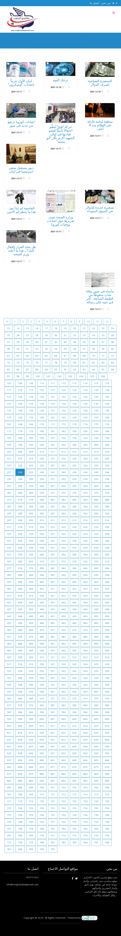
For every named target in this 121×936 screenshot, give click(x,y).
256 (107, 479)
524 (85, 664)
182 (63, 431)
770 (42, 835)
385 (96, 568)
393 (74, 575)
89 (46, 369)
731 (53, 808)
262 (63, 485)
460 (42, 623)
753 (74, 821)
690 (42, 780)
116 (107, 383)
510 (42, 657)
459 (31, 623)
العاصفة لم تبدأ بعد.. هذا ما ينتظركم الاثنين (21, 210)
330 (42, 533)
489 (31, 643)
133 (74, 396)
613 (74, 725)
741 (53, 814)
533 (74, 671)
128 (20, 396)
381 (53, 568)
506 (107, 650)
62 (18, 355)
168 (20, 424)
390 (42, 575)
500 (42, 650)
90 (55, 369)
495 (96, 643)
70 (93, 355)
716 (107, 794)
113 (74, 383)
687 (9, 780)
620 (42, 732)
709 (31, 794)
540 (42, 677)
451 (53, 616)
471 (53, 629)
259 (31, 485)
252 (63, 479)
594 (85, 712)
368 (20, 561)
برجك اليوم (60, 80)
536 (107, 671)
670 (42, 767)
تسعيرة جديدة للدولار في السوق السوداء (100, 209)
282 (63, 499)
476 (107, 629)
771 (53, 835)
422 (63, 595)
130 (42, 396)
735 (96, 808)
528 (20, 671)
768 (20, 835)
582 (63, 705)
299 (31, 513)
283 (74, 499)
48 (112, 342)
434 (85, 602)
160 (42, 417)
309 (31, 520)
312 (63, 520)
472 (63, 629)
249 (31, 479)
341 (53, 540)
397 (9, 581)
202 (63, 444)
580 (42, 705)
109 (31, 383)
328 (20, 533)
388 (20, 575)
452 (63, 616)
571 (53, 698)
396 (107, 575)
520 (42, 664)
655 (96, 753)
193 (74, 438)
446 (107, 609)
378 (20, 568)
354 (85, 547)
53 (46, 348)
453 (74, 616)
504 (85, 650)
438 (20, 609)
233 (74, 465)
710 (42, 794)
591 (53, 712)
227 (9, 465)
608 (20, 725)
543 (74, 677)
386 (107, 568)
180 (42, 431)
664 (85, 760)
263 (74, 485)
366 (107, 554)
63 (27, 355)
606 (107, 719)
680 (42, 773)
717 (9, 801)
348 (20, 547)
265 (96, 485)
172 (63, 424)
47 (103, 342)
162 (63, 417)
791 (53, 849)
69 (84, 355)
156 (107, 410)
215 (96, 451)
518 (20, 664)
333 (74, 533)
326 (107, 527)
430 (42, 602)
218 (20, 458)
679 (31, 773)
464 (85, 623)
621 (53, 732)
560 (42, 691)
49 (8, 348)
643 (74, 746)
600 (42, 719)
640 (42, 746)
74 (18, 362)
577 (9, 705)
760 (42, 828)
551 (53, 684)
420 (42, 595)
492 (63, 643)
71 (103, 355)
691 (53, 780)
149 (31, 410)
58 (93, 348)
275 (96, 492)
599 (31, 719)
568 (20, 698)
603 (74, 719)
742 (63, 814)
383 (74, 568)
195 (96, 438)
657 (9, 760)
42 (55, 342)
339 (31, 540)
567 (9, 698)
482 (63, 636)
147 (9, 410)
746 (107, 814)
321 (53, 527)
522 (63, 664)
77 (46, 362)
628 (20, 739)
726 (107, 801)
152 (63, 410)
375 (96, 561)
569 (31, 698)
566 (107, 691)
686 (107, 773)
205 (96, 444)
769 (31, 835)
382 (63, 568)
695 (96, 780)
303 (74, 513)
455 (96, 616)
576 (107, 698)
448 (20, 616)
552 (63, 684)
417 (9, 595)
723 (74, 801)
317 (9, 527)
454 (85, 616)
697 (9, 787)
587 (9, 712)
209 (31, 451)
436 (107, 602)
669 (31, 767)
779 (31, 842)
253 (74, 479)
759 (31, 828)
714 (85, 794)
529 (31, 671)
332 (63, 533)
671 (53, 767)
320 (42, 527)
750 (42, 821)
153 (74, 410)
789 (31, 849)
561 (53, 691)
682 (63, 773)
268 (20, 492)
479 (31, 636)
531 (53, 671)
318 (20, 527)
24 (112, 328)
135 (96, 396)
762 (63, 828)
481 (53, 636)
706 (107, 787)
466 (107, 623)
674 (85, 767)
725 (96, 801)
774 (85, 835)
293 (74, 506)
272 (63, 492)
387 (9, 575)
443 (74, 609)
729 (31, 808)
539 (31, 677)
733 (74, 808)
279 (31, 499)
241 (53, 472)
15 (27, 328)
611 (53, 725)
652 (63, 753)
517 (9, 664)
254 (85, 479)
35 (103, 335)
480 (42, 636)
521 (53, 664)
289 (31, 506)
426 (107, 595)
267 (9, 492)
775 (96, 835)
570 (42, 698)
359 (31, 554)
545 (96, 677)
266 (107, 485)
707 (9, 794)
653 (74, 753)
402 (63, 581)
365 (96, 554)
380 (42, 568)
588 (20, 712)
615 (96, 725)
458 (20, 623)
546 (107, 677)
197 (9, 444)
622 (63, 732)
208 (20, 451)
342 (63, 540)
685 (96, 773)
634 (85, 739)
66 (55, 355)
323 (74, 527)
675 (96, 767)
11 (97, 321)
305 (96, 513)
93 (84, 369)
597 (9, 719)
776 (107, 835)
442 (63, 609)
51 (27, 348)
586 (107, 705)
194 (85, 438)
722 (63, 801)
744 (85, 814)
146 (107, 403)
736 (107, 808)
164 (85, 417)
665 (96, 760)
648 (20, 753)
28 (36, 335)
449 (31, 616)
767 (9, 835)
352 (63, 547)
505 (96, 650)
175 (96, 424)
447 (9, 616)
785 (96, 842)
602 (63, 719)
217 (9, 458)
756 (107, 821)
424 (85, 595)
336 (107, 533)
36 (112, 335)
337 (9, 540)
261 (53, 485)
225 (96, 458)
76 (36, 362)
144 (85, 403)
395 (96, 575)
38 (18, 342)
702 (63, 787)
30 (55, 335)
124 (85, 390)
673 (74, 767)
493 (74, 643)
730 (42, 808)
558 (20, 691)
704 (85, 787)
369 (31, 561)
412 (63, 588)
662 (63, 760)
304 (85, 513)
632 (63, 739)
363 (74, 554)
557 (9, 691)
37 (8, 342)
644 (85, 746)
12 (107, 321)
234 (85, 465)
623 (74, 732)
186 (107, 431)
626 (107, 732)
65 (46, 355)
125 (96, 390)
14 (18, 328)
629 (31, 739)
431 (53, 602)
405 (96, 581)
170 (42, 424)
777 (9, 842)
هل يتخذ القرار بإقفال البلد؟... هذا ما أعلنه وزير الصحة (21, 250)
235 (96, 465)
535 (96, 671)
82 (93, 362)
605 (96, 719)
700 (42, 787)
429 (31, 602)
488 (20, 643)
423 (74, 595)
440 (42, 609)
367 (9, 561)
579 (31, 705)
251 (53, 479)
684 (85, 773)
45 (84, 342)
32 (74, 335)
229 (31, 465)
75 (27, 362)
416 (107, 588)
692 (63, 780)
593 (74, 712)
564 (85, 691)
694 (85, 780)
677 (9, 773)
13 (8, 328)
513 (74, 657)
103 (70, 376)
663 (74, 760)
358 (20, 554)
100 (37, 376)
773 (74, 835)
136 (107, 396)
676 (107, 767)
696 (107, 780)
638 (20, 746)
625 (96, 732)
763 (74, 828)
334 (85, 533)
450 (42, 616)
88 (36, 369)
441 (53, 609)
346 (107, 540)
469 (31, 629)
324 (85, 527)
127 (9, 396)
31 (65, 335)
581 (53, 705)
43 (65, 342)
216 (107, 451)
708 (20, 794)
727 (9, 808)
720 (42, 801)
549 (31, 684)
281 (53, 499)
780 (42, 842)
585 (96, 705)
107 (9, 383)
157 (9, 417)
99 (27, 376)
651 (53, 753)
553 (74, 684)
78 (55, 362)
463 (74, 623)
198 (20, 444)
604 (85, 719)
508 (20, 657)
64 (36, 355)
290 (42, 506)
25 (8, 335)
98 (18, 376)
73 (8, 362)
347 (9, 547)
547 (9, 684)
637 (9, 746)
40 (36, 342)
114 (85, 383)
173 (74, 424)
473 (74, 629)
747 (9, 821)
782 (63, 842)
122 (63, 390)
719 (31, 801)
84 (112, 362)
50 (18, 348)
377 (9, 568)
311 (53, 520)
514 (85, 657)
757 (9, 828)
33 (84, 335)
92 (74, 369)
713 (74, 794)
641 (53, 746)
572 (63, 698)
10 (88, 321)
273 (74, 492)
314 (85, 520)
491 (53, 643)
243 (74, 472)
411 (53, 588)
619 (31, 732)
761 (53, 828)
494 (85, 643)
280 (42, 499)
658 (20, 760)
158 (20, 417)
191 (53, 438)
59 (103, 348)
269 (31, 492)
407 (9, 588)
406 (107, 581)
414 (85, 588)
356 (107, 547)
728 (20, 808)
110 (42, 383)
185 (96, 431)
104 (81, 376)
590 (42, 712)
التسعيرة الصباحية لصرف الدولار (100, 83)
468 (20, 629)
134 (85, 396)
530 (42, 671)
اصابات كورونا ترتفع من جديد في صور (21, 123)
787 (9, 849)
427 (9, 602)
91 (65, 369)
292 (63, 506)
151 (53, 410)
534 (85, 671)
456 (107, 616)
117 (9, 390)
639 (31, 746)
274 (85, 492)
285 (96, 499)
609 (31, 725)
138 (20, 403)
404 (85, 581)
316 (107, 520)
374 (85, 561)
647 (9, 753)
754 (85, 821)
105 (92, 376)
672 (63, 767)
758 (20, 828)
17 (46, 328)
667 (9, 767)
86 (18, 369)
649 (31, 753)
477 (9, 636)
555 (96, 684)
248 (20, 479)
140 (42, 403)
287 (9, 506)
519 (31, 664)
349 (31, 547)
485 (96, 636)
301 (53, 513)
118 (20, 390)
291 (53, 506)
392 (63, 575)
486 (107, 636)
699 (31, 787)
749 (31, 821)
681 (53, 773)
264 (85, 485)
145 (96, 403)
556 (107, 684)
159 (31, 417)
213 (74, 451)
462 (63, 623)
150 (42, 410)
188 (20, 438)
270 (42, 492)
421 (53, 595)
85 (8, 369)
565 (96, 691)
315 (96, 520)
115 (96, 383)
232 (63, 465)
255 (96, 479)
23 (103, 328)
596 (107, 712)
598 (20, 719)
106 (103, 376)
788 (20, 849)
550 (42, 684)
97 (8, 376)
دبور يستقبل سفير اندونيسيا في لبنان (21, 169)
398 (20, 581)
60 (112, 348)
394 (85, 575)
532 (63, 671)
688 (20, 780)
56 (74, 348)
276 (107, 492)
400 (42, 581)
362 (63, 554)
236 (107, 465)
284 (85, 499)
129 (31, 396)
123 (74, 390)
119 (31, 390)
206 (107, 444)
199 (31, 444)
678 (20, 773)
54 (55, 348)
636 (107, 739)
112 (63, 383)
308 (20, 520)
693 (74, 780)
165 (96, 417)
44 (74, 342)
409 (31, 588)
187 (9, 438)
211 (53, 451)
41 (46, 342)
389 (31, 575)
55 (65, 348)
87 (27, 369)
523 (74, 664)
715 (96, 794)
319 (31, 527)
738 (20, 814)
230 (42, 465)
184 (85, 431)
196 (107, 438)
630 (42, 739)
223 (74, 458)
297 (9, 513)
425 (96, 595)
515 (96, 657)
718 (20, 801)
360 (42, 554)
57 (84, 348)
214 (85, 451)
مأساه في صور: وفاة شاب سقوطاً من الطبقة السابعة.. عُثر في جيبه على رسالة (100, 296)
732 (63, 808)
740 (42, 814)
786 (107, 842)
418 (20, 595)
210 (42, 451)
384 (85, 568)
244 (85, 472)
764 (85, 828)
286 (107, 499)
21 (84, 328)
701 (53, 787)
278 (20, 499)
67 (65, 355)
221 (53, 458)
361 (53, 554)
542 (63, 677)
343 (74, 540)
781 (53, 842)
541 (53, 677)
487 (9, 643)
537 (9, 677)
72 (112, 355)
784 (85, 842)
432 (63, 602)
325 (96, 527)
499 (31, 650)
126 (107, 390)
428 (20, 602)
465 (96, 623)
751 (53, 821)
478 (20, 636)
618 (20, 732)
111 (53, 383)
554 (85, 684)
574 (85, 698)
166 (107, 417)
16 (36, 328)
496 (107, 643)
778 (20, 842)
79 (65, 362)
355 (96, 547)
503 (74, 650)
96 (112, 369)
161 (53, 417)
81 (84, 362)
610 (42, 725)
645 (96, 746)
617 (9, 732)
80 (74, 362)
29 (46, 335)
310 (42, 520)
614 (85, 725)
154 (85, 410)
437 (9, 609)
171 (53, 424)
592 (63, 712)
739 (31, 814)
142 (63, 403)
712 (63, 794)
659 (31, 760)
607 (9, 725)
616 (107, 725)
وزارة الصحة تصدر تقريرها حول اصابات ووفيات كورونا (60, 220)
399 (31, 581)
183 (74, 431)
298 (20, 513)
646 (107, 746)
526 (107, 664)
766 (107, 828)
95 (103, 369)
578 (20, 705)
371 (53, 561)
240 (42, 472)
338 (20, 540)
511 (53, 657)
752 (63, 821)
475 (96, 629)
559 (31, 691)
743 (74, 814)
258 (20, 485)
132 (63, 396)
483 (74, 636)
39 (27, 342)
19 (65, 328)
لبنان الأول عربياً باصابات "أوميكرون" (21, 83)
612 (63, 725)
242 (63, 472)
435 (96, 602)
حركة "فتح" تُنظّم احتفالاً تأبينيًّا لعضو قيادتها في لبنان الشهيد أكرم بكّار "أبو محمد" (60, 134)
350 (42, 547)
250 (42, 479)
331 (53, 533)
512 (63, 657)
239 (31, 472)
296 (107, 506)
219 (31, 458)
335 (96, 533)
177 (9, 431)
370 (42, 561)
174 (85, 424)
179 (31, 431)
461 (53, 623)
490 (42, 643)
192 (63, 438)
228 (20, 465)
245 (96, 472)
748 (20, 821)
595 (96, 712)
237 (9, 472)
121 (53, 390)
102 (59, 376)
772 (63, 835)
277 (9, 499)
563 (74, 691)
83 (103, 362)
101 (48, 376)
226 (107, 458)
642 (63, 746)
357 (9, 554)
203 (74, 444)
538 (20, 677)
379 (31, 568)
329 (31, 533)
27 (27, 335)
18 (55, 328)
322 (63, 527)
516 (107, 657)
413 (74, 588)
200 (42, 444)
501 (53, 650)
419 (31, 595)
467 (9, 629)
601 (53, 719)
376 (107, 561)
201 (53, 444)
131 (53, 396)
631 (53, 739)
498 (20, 650)
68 (74, 355)
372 (63, 561)
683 (74, 773)
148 (20, 410)
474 (85, 629)
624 (85, 732)
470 (42, 629)
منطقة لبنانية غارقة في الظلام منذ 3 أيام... (100, 125)
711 (53, 794)
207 (9, 451)
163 (74, 417)
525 (96, 664)
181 (53, 431)
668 (20, 767)
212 (63, 451)
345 (96, 540)
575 (96, 698)
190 (42, 438)
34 (93, 335)
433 (74, 602)
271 (53, 492)
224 (85, 458)
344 (85, 540)
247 (9, 479)
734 (85, 808)
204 (85, 444)
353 (74, 547)
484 (85, 636)
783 (74, 842)
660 (42, 760)
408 (20, 588)
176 (107, 424)
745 (96, 814)
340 (42, 540)
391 (53, 575)
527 (9, 671)
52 (36, 348)
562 (63, 691)
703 (74, 787)
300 (42, 513)
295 (96, 506)
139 (31, 403)
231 (53, 465)
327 (9, 533)
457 (9, 623)
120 (42, 390)
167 (9, 424)
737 (9, 814)
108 (20, 383)
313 (74, 520)
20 (74, 328)
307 (9, 520)
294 (85, 506)
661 (53, 760)
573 (74, 698)
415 (96, 588)
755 (96, 821)
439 (31, 609)
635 (96, 739)
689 (31, 780)
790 (42, 849)
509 (31, 657)
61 (8, 355)
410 (42, 588)
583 (74, 705)
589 (31, 712)
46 (93, 342)
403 (74, 581)
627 (9, 739)
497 (9, 650)
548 (20, 684)
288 (20, 506)
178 (20, 431)
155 (96, 410)
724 (85, 801)
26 (18, 335)
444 (85, 609)
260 (42, 485)
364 (85, 554)
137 (9, 403)
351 (53, 547)
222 (63, 458)
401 (53, 581)
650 (42, 753)
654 (85, 753)
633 (74, 739)
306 (107, 513)
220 (42, 458)
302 (63, 513)
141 (53, 403)
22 (93, 328)
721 (53, 801)
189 (31, 438)
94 (93, 369)
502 (63, 650)
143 (74, 403)
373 (74, 561)
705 (96, 787)
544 (85, 677)
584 (85, 705)
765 (96, 828)
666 (107, 760)
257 (9, 485)
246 (107, 472)
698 (20, 787)
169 (31, 424)
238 (20, 472)
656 (107, 753)
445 (96, 609)
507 (9, 657)
